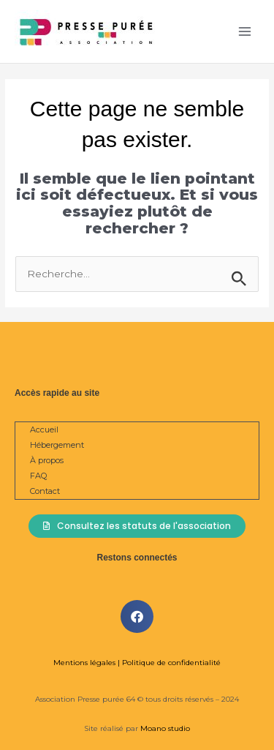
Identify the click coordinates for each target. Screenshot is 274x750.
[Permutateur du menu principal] (245, 32)
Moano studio (164, 728)
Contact (45, 491)
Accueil (44, 429)
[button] (137, 616)
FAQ (38, 475)
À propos (47, 460)
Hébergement (57, 445)
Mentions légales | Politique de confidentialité (137, 662)
